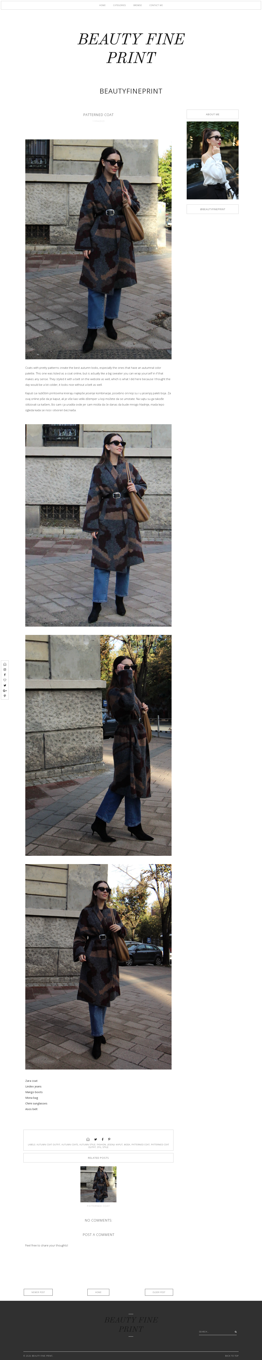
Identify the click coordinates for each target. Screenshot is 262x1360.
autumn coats (70, 1144)
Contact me (156, 5)
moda (127, 1144)
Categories (119, 5)
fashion (101, 1144)
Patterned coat (98, 1206)
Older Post (159, 1292)
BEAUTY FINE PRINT (42, 1356)
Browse (137, 5)
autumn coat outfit (48, 1144)
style (106, 1147)
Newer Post (38, 1292)
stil (99, 1147)
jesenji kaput (115, 1144)
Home (102, 5)
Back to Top (232, 1356)
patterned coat (141, 1144)
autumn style (87, 1144)
